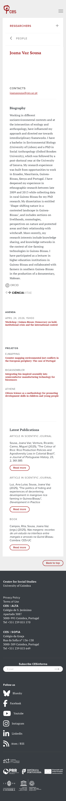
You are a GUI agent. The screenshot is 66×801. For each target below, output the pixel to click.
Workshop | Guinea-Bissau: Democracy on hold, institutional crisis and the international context (31, 323)
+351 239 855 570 (19, 622)
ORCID (12, 285)
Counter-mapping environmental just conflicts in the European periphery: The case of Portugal (32, 359)
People (21, 38)
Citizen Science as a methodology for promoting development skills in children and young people (32, 394)
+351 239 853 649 (19, 648)
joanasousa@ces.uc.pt (23, 93)
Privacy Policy (11, 597)
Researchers (20, 26)
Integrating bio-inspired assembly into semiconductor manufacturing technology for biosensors (30, 376)
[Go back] (11, 38)
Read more (19, 467)
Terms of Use (11, 601)
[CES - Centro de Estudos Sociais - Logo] (10, 8)
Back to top (53, 563)
